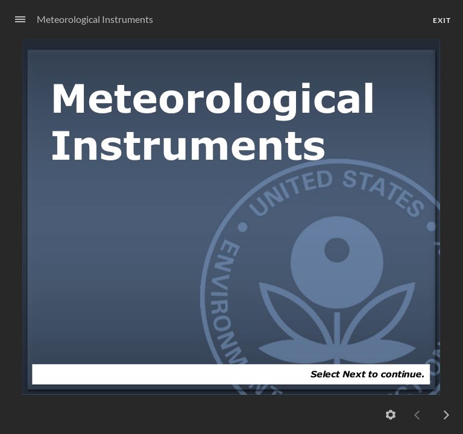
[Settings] (391, 415)
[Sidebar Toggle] (15, 19)
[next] (446, 415)
